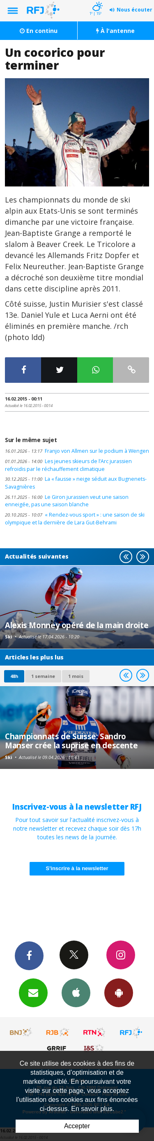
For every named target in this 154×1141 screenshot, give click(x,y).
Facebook (29, 955)
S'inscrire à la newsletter (77, 868)
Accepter (77, 1125)
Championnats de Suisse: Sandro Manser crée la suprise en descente (71, 740)
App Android (118, 992)
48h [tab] (14, 676)
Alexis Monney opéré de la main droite (76, 625)
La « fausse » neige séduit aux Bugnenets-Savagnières (76, 482)
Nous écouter (134, 9)
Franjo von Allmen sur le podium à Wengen (77, 450)
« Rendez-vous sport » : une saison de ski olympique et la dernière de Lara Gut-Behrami (75, 518)
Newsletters (33, 992)
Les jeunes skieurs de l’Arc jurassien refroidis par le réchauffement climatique (68, 465)
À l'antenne (115, 31)
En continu (38, 31)
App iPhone (76, 992)
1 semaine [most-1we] (43, 676)
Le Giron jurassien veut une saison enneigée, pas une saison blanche (67, 501)
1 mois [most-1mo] (75, 676)
